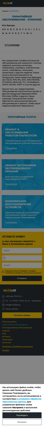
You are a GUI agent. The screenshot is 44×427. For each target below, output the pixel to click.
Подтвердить (22, 415)
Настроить (22, 422)
